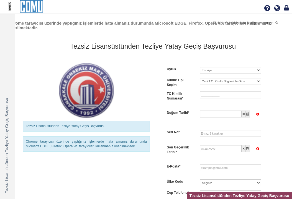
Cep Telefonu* (178, 193)
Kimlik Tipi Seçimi (175, 82)
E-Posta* (173, 166)
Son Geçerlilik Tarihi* (178, 149)
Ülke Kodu (175, 182)
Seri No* (173, 132)
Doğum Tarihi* (178, 113)
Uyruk (171, 69)
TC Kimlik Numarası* (175, 96)
